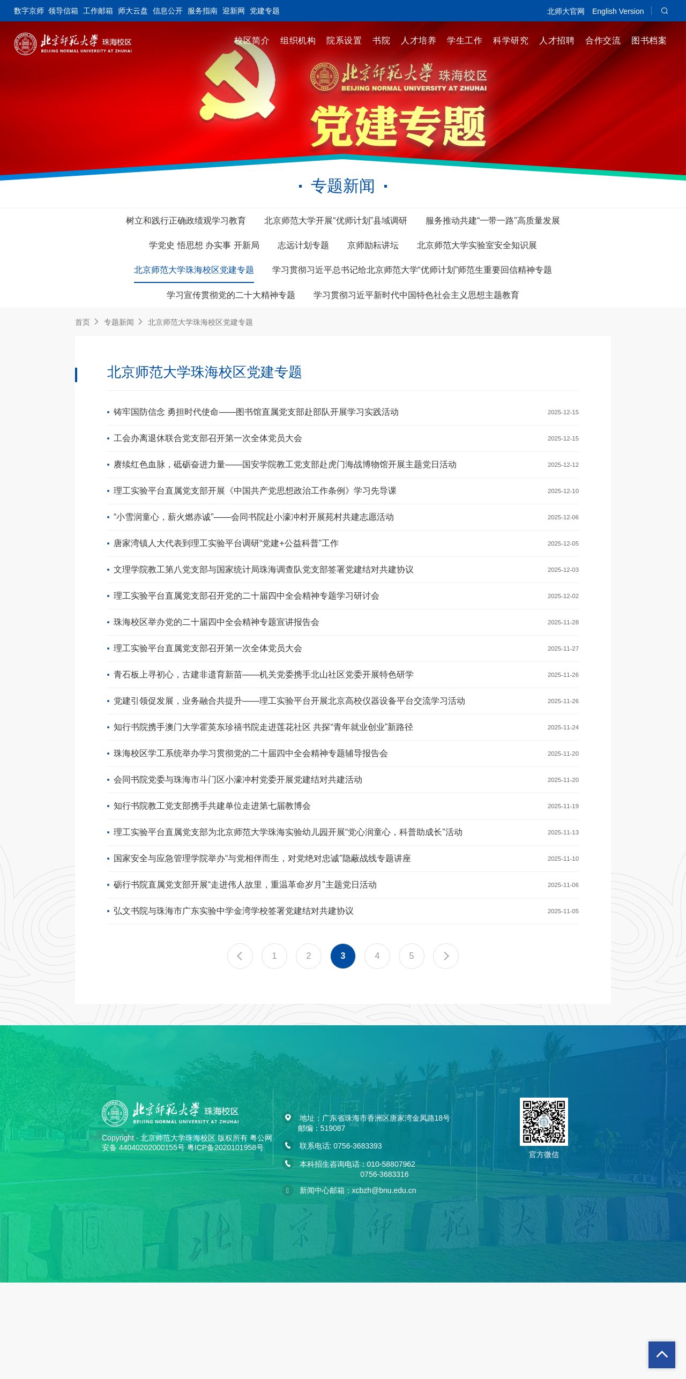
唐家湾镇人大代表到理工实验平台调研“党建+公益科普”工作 (226, 570)
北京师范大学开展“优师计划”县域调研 (335, 220)
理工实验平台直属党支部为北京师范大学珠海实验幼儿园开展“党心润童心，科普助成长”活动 (288, 911)
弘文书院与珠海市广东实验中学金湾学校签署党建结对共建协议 (234, 1005)
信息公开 (168, 10)
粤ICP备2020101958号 (225, 1244)
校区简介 (252, 40)
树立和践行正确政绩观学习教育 (186, 220)
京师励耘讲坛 (373, 245)
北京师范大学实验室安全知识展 (477, 245)
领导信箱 (63, 10)
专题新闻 (119, 322)
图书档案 (649, 40)
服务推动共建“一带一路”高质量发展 (493, 220)
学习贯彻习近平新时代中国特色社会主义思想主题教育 (416, 295)
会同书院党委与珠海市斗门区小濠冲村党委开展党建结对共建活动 (238, 849)
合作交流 (603, 40)
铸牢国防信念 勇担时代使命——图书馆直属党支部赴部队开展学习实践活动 (256, 414)
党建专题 (265, 10)
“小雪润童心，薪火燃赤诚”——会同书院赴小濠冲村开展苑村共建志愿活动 (254, 538)
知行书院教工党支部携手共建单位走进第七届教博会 (212, 880)
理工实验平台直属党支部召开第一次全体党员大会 (208, 694)
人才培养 (418, 40)
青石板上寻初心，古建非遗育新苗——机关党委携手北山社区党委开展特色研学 (264, 725)
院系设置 (344, 40)
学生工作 (464, 40)
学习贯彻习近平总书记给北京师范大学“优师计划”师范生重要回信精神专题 (412, 269)
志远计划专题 (303, 245)
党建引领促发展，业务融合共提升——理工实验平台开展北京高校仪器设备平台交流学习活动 (289, 756)
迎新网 (233, 10)
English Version (618, 11)
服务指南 (203, 10)
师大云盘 (133, 10)
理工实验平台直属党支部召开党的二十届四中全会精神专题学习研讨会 (246, 632)
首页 (82, 322)
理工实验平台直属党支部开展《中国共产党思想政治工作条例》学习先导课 (255, 507)
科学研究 (510, 40)
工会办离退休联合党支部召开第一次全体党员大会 (208, 445)
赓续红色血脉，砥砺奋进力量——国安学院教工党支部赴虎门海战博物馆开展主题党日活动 (285, 476)
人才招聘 (557, 40)
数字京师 (29, 10)
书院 (381, 40)
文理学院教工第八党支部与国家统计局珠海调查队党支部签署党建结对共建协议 (264, 601)
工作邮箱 (98, 10)
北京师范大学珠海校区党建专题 (194, 269)
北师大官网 (566, 11)
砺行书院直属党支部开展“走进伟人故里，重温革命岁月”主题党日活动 (245, 974)
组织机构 (298, 40)
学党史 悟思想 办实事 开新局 (204, 245)
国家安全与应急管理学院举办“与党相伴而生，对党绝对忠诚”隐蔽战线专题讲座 (262, 943)
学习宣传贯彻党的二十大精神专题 (231, 295)
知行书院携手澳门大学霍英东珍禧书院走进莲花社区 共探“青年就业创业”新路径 (263, 787)
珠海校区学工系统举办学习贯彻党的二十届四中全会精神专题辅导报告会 (251, 818)
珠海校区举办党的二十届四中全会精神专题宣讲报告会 (216, 663)
